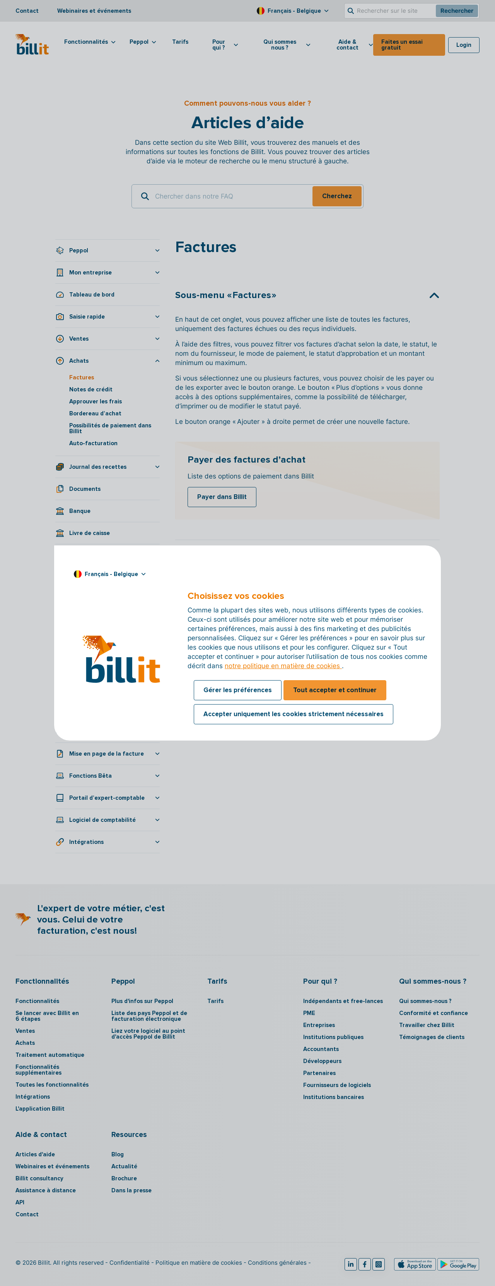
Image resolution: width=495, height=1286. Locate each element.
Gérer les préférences (237, 690)
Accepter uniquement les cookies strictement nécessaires (293, 714)
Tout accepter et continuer (335, 690)
